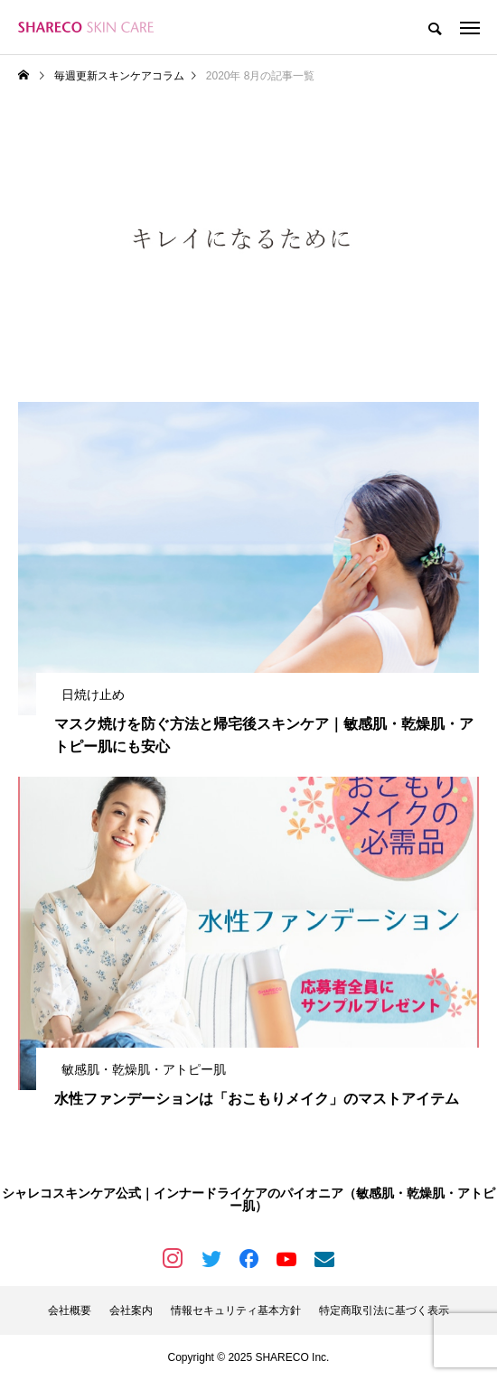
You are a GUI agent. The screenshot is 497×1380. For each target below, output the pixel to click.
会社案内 (131, 1310)
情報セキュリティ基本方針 (236, 1310)
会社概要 (69, 1310)
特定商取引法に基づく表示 (384, 1310)
